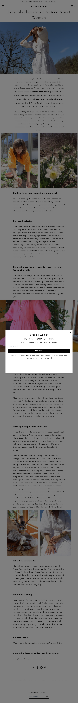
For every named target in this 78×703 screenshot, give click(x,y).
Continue (39, 351)
